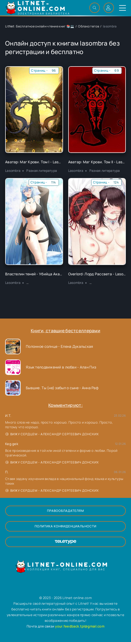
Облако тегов (88, 26)
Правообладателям (65, 510)
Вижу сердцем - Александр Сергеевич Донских (52, 434)
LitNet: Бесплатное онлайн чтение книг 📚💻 (39, 26)
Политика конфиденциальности (65, 526)
